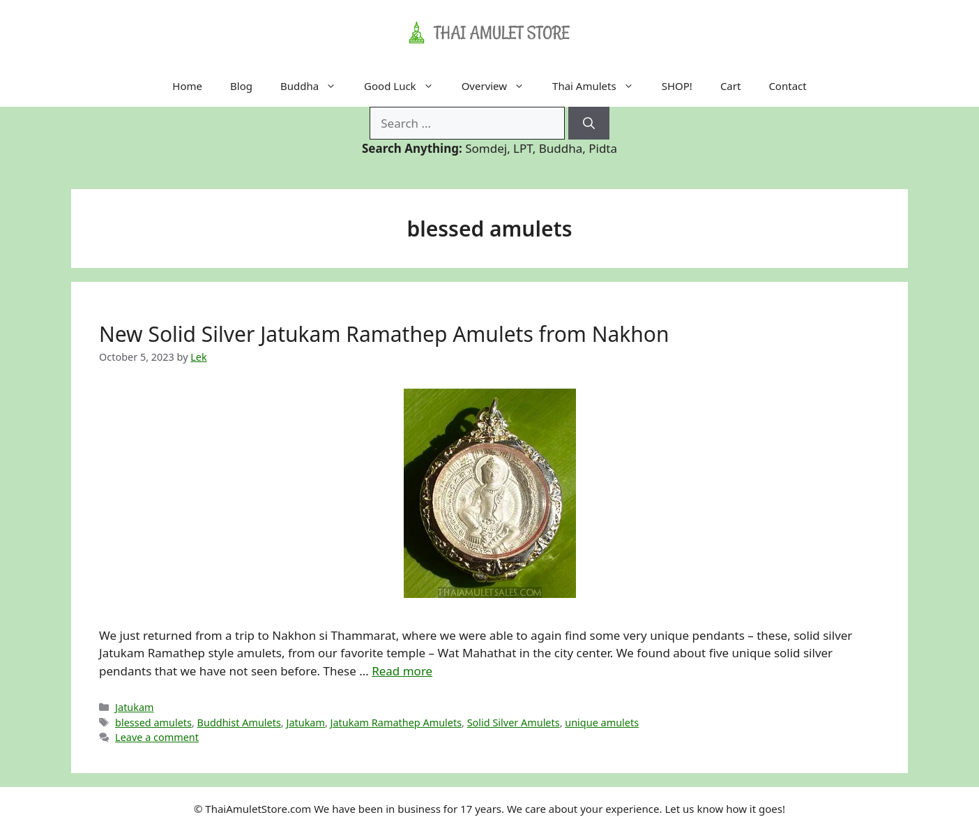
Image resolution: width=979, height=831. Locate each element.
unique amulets (602, 722)
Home (187, 86)
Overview (500, 86)
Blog (241, 86)
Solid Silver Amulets (513, 722)
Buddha (315, 86)
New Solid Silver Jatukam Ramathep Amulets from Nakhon (384, 334)
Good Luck (406, 86)
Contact (787, 86)
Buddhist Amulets (239, 722)
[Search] (588, 123)
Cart (730, 86)
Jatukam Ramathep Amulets (396, 722)
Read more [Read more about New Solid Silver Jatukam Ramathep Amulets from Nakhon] (402, 671)
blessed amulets (153, 722)
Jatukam (134, 707)
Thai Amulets (600, 86)
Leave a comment (157, 737)
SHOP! (677, 86)
